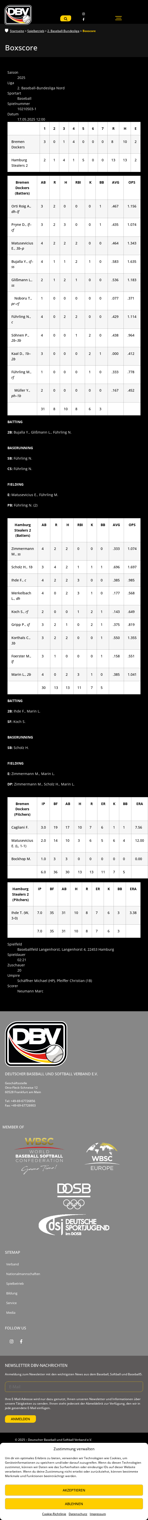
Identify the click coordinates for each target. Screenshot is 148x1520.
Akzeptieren (74, 1490)
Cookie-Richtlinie (54, 1514)
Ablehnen (74, 1503)
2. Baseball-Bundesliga (63, 31)
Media (10, 1313)
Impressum (98, 1514)
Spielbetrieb (35, 31)
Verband (12, 1264)
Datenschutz (78, 1514)
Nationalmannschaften (23, 1274)
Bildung (11, 1293)
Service (11, 1303)
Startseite (17, 31)
